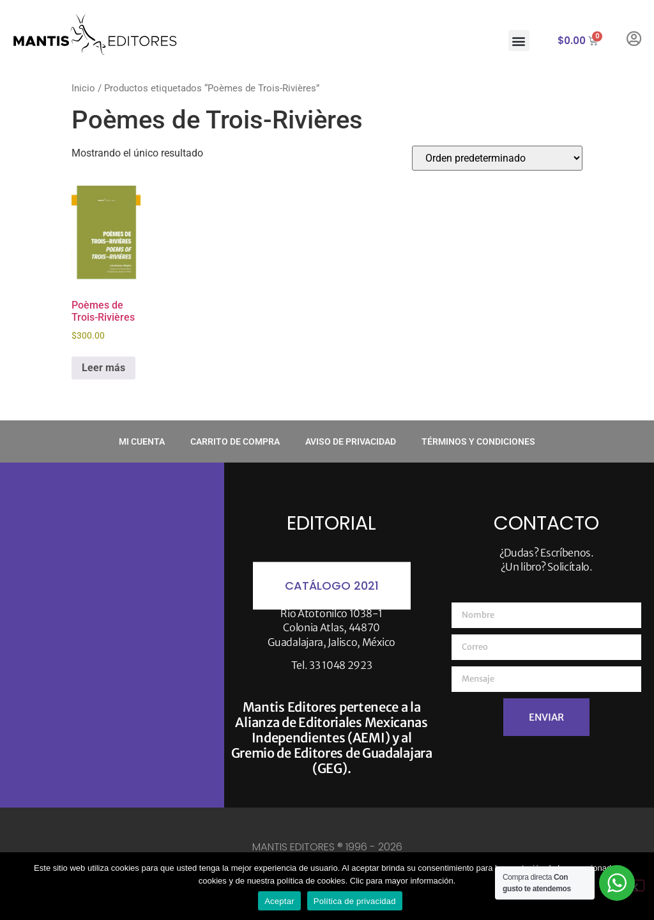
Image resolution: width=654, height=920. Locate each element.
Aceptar (279, 901)
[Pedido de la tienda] (497, 158)
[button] (518, 40)
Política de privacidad (355, 901)
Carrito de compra (235, 441)
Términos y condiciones (478, 441)
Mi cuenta (142, 441)
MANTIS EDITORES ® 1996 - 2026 (327, 846)
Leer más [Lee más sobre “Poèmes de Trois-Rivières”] (103, 368)
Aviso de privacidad (350, 441)
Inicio (83, 88)
